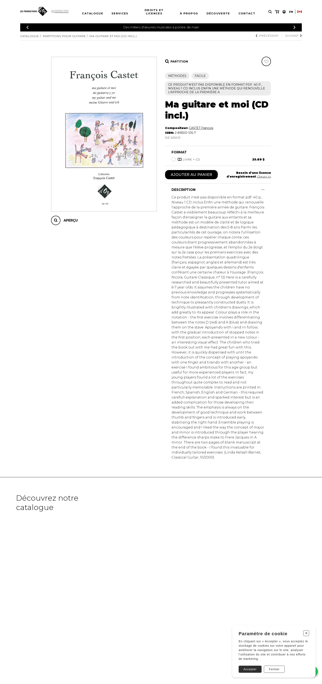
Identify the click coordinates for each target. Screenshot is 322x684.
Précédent (267, 36)
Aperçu (71, 220)
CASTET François (201, 128)
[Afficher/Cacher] (262, 189)
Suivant (293, 36)
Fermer (274, 669)
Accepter (250, 669)
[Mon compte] (284, 12)
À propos (189, 13)
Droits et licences (154, 11)
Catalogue (92, 13)
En (291, 11)
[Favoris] (266, 61)
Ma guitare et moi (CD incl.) (113, 36)
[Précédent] (27, 27)
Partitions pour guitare (64, 36)
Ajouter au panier (191, 174)
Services (120, 13)
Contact (246, 13)
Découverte (218, 13)
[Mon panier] (277, 12)
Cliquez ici (264, 176)
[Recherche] (270, 12)
